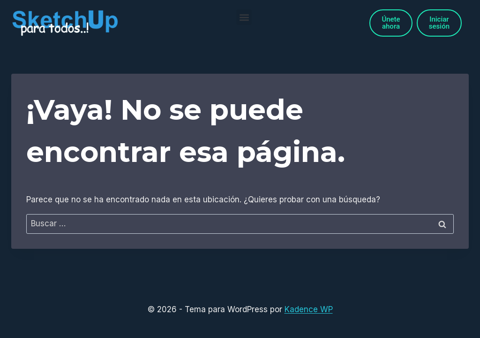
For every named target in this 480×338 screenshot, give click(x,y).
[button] (244, 17)
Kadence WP (309, 309)
